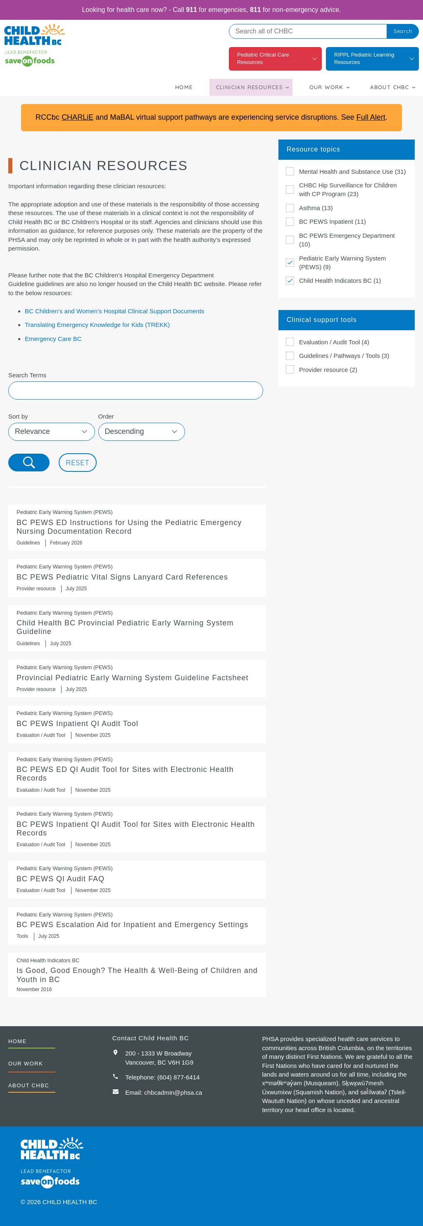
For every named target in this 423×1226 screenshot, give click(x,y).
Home (184, 87)
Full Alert (370, 117)
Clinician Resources (249, 87)
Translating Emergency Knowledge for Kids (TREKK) (97, 324)
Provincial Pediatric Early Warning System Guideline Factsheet (137, 678)
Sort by (18, 416)
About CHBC (389, 87)
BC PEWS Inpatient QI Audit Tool (137, 724)
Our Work (326, 87)
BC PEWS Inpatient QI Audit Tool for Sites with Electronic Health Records (137, 829)
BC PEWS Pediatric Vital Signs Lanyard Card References (137, 577)
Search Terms (27, 375)
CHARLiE (77, 117)
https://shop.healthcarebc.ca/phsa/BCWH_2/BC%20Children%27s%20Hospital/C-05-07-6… (137, 628)
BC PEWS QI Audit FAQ (137, 879)
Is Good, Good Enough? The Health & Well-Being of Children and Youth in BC (137, 975)
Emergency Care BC (53, 338)
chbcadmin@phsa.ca (173, 1092)
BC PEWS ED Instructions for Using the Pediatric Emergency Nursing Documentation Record (137, 527)
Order (106, 416)
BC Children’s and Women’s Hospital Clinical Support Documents (114, 311)
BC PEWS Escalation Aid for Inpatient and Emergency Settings (137, 925)
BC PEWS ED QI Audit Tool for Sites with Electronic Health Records (137, 775)
